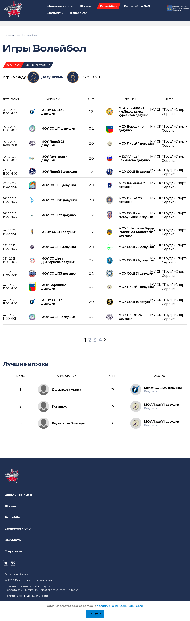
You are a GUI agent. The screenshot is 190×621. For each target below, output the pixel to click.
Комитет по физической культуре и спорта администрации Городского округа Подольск (42, 588)
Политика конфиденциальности (26, 595)
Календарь (13, 65)
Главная (9, 35)
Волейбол (30, 35)
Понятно (95, 613)
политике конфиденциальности (120, 605)
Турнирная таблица (37, 65)
